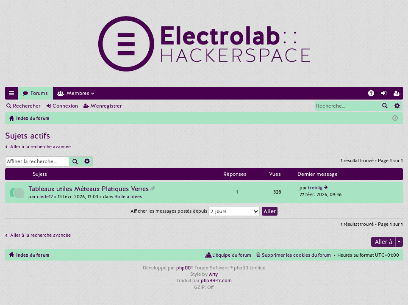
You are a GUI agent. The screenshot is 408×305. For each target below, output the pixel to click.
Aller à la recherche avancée (40, 147)
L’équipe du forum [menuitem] (231, 255)
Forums (39, 93)
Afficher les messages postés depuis (195, 211)
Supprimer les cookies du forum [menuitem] (296, 255)
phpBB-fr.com (216, 280)
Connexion (65, 106)
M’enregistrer (106, 106)
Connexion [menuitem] (385, 95)
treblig (315, 188)
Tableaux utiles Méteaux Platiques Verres (88, 189)
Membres (78, 93)
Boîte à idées (128, 197)
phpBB (183, 268)
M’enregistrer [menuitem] (398, 95)
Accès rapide (13, 95)
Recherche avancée (396, 106)
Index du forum (32, 255)
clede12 (45, 197)
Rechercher (26, 106)
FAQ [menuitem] (373, 95)
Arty (213, 274)
